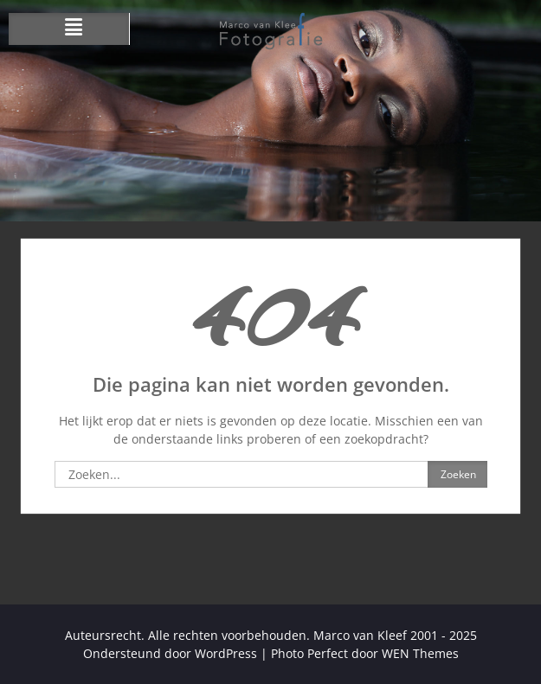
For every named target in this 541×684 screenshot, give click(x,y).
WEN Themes (420, 653)
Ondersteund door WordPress (170, 653)
